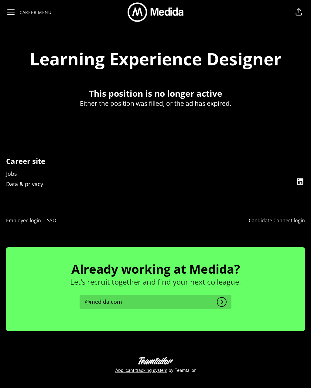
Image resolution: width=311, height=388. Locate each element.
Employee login (23, 220)
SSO (51, 220)
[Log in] (222, 302)
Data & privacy (24, 184)
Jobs (11, 173)
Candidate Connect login (277, 220)
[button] (298, 12)
